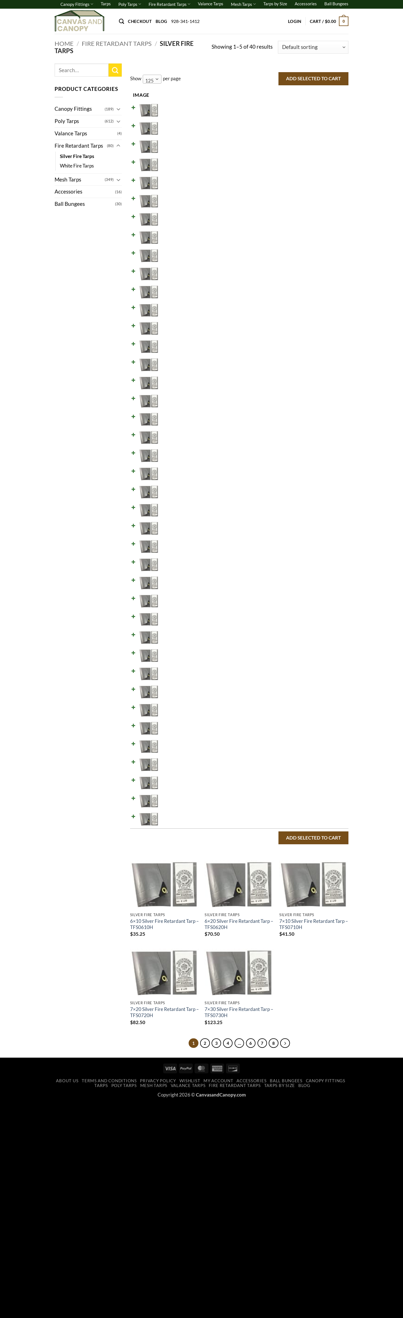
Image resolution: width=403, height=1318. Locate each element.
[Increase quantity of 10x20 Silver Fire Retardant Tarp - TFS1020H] (292, 419)
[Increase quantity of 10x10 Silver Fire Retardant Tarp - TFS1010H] (292, 349)
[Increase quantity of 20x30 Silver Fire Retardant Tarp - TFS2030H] (292, 769)
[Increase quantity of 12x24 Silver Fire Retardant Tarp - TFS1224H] (292, 559)
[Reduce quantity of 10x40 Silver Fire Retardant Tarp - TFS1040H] (273, 466)
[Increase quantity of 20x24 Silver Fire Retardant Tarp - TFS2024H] (292, 745)
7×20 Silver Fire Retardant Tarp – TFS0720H (164, 1226)
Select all (329, 94)
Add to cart (316, 116)
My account (218, 1295)
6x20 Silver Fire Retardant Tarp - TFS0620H (175, 144)
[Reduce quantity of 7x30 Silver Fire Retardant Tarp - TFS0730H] (273, 209)
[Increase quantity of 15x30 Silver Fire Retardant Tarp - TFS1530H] (292, 652)
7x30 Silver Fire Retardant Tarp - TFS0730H (175, 214)
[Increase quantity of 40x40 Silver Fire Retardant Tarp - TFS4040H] (292, 979)
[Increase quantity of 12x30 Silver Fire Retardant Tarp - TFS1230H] (292, 582)
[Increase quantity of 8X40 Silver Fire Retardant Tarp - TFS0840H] (292, 326)
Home (64, 43)
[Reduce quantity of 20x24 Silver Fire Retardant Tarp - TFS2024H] (273, 745)
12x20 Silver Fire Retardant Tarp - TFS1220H (176, 540)
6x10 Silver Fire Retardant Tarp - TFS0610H (175, 121)
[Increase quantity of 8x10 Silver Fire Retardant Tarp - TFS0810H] (292, 232)
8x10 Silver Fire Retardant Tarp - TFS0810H (175, 237)
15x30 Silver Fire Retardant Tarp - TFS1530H (176, 657)
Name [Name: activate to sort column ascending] (165, 95)
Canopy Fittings (76, 4)
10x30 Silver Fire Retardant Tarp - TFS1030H (176, 447)
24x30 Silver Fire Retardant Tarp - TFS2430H (176, 866)
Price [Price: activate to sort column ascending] (213, 95)
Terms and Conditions (109, 1295)
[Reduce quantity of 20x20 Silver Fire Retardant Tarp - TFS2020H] (273, 722)
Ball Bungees (336, 3)
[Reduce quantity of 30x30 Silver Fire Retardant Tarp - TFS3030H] (273, 885)
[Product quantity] (282, 116)
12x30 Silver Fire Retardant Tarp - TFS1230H (176, 587)
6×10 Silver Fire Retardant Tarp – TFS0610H (164, 1137)
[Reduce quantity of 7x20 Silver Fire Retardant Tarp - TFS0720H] (273, 186)
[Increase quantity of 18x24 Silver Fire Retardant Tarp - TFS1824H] (292, 699)
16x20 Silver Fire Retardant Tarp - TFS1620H (176, 680)
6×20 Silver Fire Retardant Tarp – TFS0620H (239, 1137)
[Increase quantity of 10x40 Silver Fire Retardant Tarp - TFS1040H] (292, 466)
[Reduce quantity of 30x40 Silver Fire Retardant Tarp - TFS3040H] (273, 909)
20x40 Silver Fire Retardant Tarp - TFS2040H (176, 797)
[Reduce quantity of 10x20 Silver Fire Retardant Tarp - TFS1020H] (273, 419)
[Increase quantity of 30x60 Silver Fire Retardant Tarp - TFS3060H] (292, 955)
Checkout (139, 21)
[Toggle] (118, 109)
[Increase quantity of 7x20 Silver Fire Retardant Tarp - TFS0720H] (292, 186)
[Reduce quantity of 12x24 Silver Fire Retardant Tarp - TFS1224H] (273, 559)
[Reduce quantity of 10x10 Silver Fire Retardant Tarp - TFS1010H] (273, 349)
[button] (294, 21)
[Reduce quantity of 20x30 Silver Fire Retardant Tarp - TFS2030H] (273, 769)
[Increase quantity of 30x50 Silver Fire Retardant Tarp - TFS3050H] (292, 932)
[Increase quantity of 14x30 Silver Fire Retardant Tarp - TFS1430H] (292, 629)
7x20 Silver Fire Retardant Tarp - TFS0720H (175, 190)
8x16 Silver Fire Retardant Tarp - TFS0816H (175, 260)
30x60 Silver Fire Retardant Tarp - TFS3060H (176, 960)
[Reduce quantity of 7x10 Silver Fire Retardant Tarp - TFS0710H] (273, 163)
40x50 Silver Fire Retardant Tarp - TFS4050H (176, 1006)
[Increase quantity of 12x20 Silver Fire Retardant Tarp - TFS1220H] (292, 536)
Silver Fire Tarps (77, 156)
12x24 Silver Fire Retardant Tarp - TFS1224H (176, 563)
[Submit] (115, 70)
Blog (161, 21)
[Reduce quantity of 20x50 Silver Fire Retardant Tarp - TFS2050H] (273, 815)
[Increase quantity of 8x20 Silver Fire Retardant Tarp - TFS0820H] (292, 279)
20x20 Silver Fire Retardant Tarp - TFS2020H (176, 727)
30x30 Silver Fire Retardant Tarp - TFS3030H (176, 890)
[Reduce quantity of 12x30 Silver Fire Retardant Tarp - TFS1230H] (273, 582)
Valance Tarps (210, 3)
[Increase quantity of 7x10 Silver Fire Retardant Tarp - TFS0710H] (292, 163)
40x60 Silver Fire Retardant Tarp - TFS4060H (176, 1030)
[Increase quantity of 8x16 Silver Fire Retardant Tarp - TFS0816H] (292, 256)
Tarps (106, 3)
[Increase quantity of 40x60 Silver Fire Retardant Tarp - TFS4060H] (292, 1025)
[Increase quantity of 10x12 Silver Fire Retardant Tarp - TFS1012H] (292, 373)
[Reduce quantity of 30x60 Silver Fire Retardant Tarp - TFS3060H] (273, 955)
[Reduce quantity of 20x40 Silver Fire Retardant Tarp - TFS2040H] (273, 792)
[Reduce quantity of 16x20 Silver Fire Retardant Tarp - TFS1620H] (273, 675)
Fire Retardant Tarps (169, 4)
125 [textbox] (149, 81)
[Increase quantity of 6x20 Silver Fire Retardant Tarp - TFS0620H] (292, 139)
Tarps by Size (275, 3)
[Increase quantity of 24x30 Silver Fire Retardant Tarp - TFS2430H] (292, 862)
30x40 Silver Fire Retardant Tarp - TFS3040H (176, 913)
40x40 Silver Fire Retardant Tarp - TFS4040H (176, 983)
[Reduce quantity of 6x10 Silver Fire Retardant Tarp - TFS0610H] (273, 116)
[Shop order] (313, 47)
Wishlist (189, 1295)
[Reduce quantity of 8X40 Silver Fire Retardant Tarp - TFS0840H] (273, 326)
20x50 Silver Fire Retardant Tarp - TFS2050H (176, 820)
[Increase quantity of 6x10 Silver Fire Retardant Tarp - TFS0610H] (292, 116)
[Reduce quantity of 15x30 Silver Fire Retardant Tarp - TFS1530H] (273, 652)
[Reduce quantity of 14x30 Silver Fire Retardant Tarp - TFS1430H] (273, 629)
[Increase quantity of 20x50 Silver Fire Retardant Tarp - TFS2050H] (292, 815)
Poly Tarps (129, 4)
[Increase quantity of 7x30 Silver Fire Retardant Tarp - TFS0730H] (292, 209)
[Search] (121, 21)
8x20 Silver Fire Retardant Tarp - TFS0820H (175, 284)
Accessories (306, 3)
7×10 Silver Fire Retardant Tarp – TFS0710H (313, 1137)
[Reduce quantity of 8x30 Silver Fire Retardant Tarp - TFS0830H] (273, 302)
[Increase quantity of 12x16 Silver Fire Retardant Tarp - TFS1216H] (292, 512)
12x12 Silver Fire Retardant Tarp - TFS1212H (176, 493)
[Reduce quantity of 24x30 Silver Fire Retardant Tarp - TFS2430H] (273, 862)
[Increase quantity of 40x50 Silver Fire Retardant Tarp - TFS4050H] (292, 1002)
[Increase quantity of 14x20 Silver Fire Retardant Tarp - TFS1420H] (292, 605)
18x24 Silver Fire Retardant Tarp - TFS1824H (176, 703)
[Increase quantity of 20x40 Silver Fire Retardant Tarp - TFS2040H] (292, 792)
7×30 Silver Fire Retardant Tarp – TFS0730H (239, 1226)
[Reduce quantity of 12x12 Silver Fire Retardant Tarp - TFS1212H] (273, 489)
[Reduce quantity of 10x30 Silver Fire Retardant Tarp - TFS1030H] (273, 442)
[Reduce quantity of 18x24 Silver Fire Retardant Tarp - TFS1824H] (273, 699)
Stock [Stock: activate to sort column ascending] (242, 95)
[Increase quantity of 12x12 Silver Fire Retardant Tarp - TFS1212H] (292, 489)
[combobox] (152, 79)
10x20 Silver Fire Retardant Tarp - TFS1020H (176, 423)
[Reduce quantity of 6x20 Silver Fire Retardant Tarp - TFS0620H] (273, 139)
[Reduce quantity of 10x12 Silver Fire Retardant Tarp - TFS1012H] (273, 373)
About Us (67, 1295)
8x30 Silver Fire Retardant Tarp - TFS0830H (175, 307)
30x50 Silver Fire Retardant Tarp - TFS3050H (176, 936)
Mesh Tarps (243, 4)
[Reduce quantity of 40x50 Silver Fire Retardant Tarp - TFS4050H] (273, 1002)
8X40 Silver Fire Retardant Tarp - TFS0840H (175, 330)
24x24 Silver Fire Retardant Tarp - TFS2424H (176, 843)
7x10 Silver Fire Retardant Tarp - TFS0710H (175, 167)
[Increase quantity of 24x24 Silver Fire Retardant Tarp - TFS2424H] (292, 839)
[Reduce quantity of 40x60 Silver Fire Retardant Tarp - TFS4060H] (273, 1025)
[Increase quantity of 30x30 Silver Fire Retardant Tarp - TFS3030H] (292, 885)
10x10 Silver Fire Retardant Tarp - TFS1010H (176, 354)
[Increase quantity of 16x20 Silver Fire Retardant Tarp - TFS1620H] (292, 675)
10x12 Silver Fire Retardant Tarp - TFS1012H (176, 377)
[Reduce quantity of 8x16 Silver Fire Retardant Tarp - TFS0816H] (273, 256)
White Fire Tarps (77, 166)
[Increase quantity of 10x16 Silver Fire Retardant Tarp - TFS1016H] (292, 396)
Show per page (155, 79)
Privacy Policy (158, 1295)
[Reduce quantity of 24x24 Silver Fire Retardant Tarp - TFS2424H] (273, 839)
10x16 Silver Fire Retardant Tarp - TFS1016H (176, 400)
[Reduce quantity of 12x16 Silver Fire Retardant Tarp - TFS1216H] (273, 512)
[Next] (291, 1257)
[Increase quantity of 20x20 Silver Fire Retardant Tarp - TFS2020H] (292, 722)
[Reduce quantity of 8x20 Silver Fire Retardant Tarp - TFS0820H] (273, 279)
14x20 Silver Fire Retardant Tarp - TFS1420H (176, 610)
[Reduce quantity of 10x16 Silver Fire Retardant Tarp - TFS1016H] (273, 396)
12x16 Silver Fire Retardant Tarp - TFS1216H (176, 517)
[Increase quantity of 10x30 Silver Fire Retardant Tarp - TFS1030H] (292, 442)
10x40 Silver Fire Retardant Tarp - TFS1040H (176, 470)
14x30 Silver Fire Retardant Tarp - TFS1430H (176, 633)
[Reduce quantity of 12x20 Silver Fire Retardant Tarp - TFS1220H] (273, 536)
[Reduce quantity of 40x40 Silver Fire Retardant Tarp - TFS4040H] (273, 979)
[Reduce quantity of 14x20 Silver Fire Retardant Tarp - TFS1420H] (273, 605)
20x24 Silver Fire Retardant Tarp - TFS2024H (176, 750)
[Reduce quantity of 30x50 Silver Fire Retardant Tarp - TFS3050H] (273, 932)
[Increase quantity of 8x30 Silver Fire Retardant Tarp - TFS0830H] (292, 302)
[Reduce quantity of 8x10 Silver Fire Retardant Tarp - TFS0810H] (273, 232)
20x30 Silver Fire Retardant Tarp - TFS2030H (176, 773)
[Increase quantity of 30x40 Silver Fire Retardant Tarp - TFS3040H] (292, 909)
